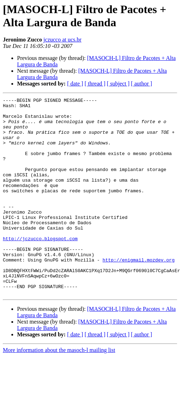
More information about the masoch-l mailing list (59, 389)
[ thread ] (94, 84)
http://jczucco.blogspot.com (40, 267)
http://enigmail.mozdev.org (139, 293)
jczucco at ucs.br (62, 40)
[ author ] (141, 84)
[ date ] (75, 84)
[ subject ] (118, 84)
